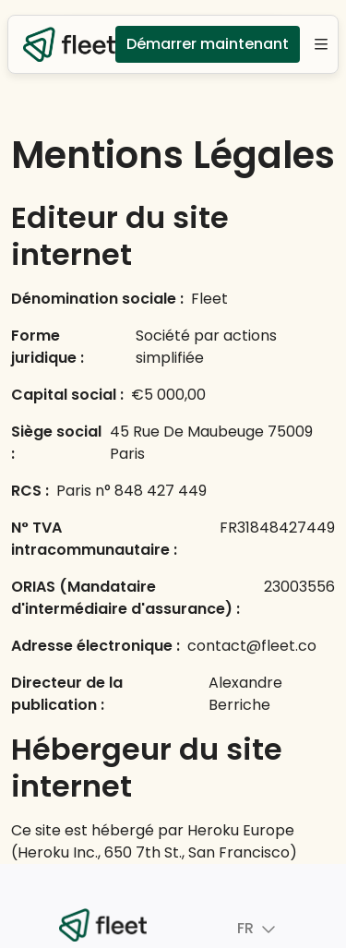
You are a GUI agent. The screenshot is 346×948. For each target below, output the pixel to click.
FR (231, 928)
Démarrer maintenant (207, 44)
